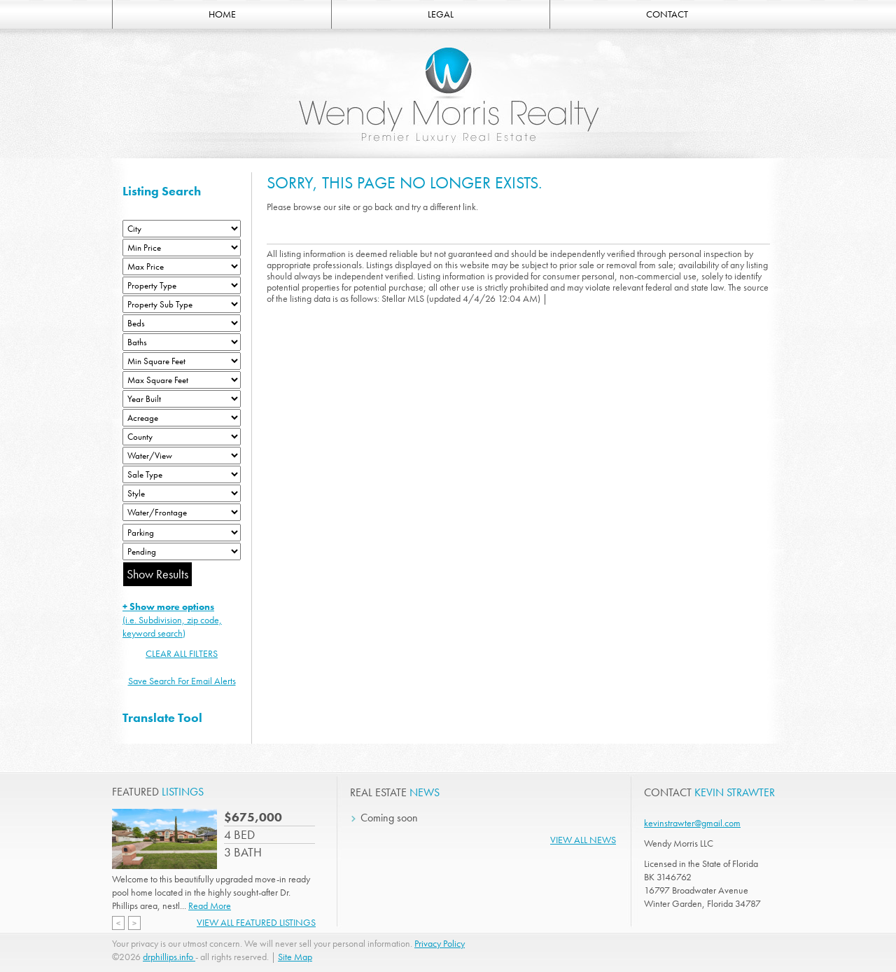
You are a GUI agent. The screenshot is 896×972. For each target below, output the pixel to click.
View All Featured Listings (256, 922)
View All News (583, 839)
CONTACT (667, 14)
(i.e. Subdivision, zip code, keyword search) (172, 619)
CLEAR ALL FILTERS (182, 653)
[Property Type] (181, 285)
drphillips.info (169, 956)
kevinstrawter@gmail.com (692, 823)
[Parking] (181, 532)
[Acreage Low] (181, 417)
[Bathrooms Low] (181, 342)
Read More (209, 905)
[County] (181, 436)
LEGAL (441, 14)
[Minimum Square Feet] (181, 361)
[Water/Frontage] (181, 512)
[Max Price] (181, 266)
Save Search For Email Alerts (182, 680)
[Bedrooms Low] (181, 323)
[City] (181, 228)
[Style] (181, 493)
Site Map (295, 956)
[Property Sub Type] (181, 304)
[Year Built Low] (181, 399)
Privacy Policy (439, 943)
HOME (222, 14)
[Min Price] (181, 247)
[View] (181, 455)
